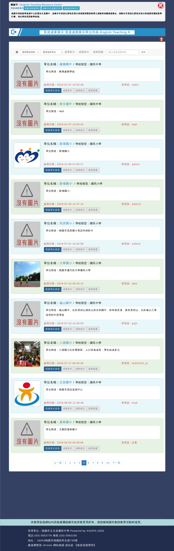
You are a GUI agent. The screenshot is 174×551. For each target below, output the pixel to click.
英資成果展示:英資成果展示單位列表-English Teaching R (87, 32)
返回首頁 (143, 535)
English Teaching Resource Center (41, 4)
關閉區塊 (160, 5)
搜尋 (143, 52)
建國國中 (66, 64)
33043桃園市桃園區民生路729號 (57, 540)
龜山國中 (66, 302)
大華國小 (66, 263)
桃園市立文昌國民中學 (52, 8)
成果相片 (84, 52)
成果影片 (69, 52)
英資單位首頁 (52, 90)
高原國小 (66, 223)
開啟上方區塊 (161, 39)
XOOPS (92, 530)
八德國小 (66, 342)
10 (107, 462)
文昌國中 (66, 382)
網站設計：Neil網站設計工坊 (17, 538)
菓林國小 (66, 422)
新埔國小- (66, 183)
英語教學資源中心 (71, 8)
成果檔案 (98, 52)
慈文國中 (66, 104)
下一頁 (116, 462)
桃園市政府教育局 (32, 8)
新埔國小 (66, 143)
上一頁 (58, 462)
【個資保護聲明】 (85, 545)
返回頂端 (158, 535)
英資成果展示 (17, 8)
